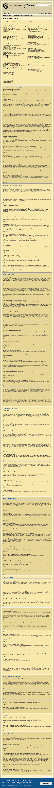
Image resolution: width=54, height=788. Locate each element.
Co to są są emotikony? (7, 75)
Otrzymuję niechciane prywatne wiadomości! (35, 37)
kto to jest (10, 756)
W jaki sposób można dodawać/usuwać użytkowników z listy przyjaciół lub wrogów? (37, 45)
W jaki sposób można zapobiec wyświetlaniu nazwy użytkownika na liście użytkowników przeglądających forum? (14, 39)
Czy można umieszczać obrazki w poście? (10, 76)
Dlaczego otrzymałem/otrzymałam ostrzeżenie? (11, 63)
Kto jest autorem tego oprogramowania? (34, 70)
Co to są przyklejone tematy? (8, 80)
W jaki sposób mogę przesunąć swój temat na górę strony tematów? (13, 69)
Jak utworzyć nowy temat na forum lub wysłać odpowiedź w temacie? (13, 54)
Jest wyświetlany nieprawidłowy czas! (9, 40)
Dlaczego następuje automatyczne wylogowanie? (11, 32)
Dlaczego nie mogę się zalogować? (9, 28)
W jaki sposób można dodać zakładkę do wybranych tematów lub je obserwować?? (38, 59)
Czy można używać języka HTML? (9, 74)
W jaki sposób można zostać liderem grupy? (35, 28)
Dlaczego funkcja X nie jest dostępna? (34, 71)
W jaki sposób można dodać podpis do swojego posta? (12, 56)
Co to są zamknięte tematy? (8, 81)
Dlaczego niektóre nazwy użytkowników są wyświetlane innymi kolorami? (38, 30)
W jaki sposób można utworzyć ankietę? (10, 57)
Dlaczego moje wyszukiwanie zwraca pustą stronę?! (36, 51)
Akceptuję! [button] (46, 783)
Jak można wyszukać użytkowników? (33, 52)
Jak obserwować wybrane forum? (33, 60)
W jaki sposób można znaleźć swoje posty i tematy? (36, 53)
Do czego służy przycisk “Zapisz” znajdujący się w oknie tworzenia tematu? (14, 66)
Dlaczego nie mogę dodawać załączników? (10, 62)
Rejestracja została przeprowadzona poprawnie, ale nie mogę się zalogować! (14, 27)
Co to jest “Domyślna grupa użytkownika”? (34, 31)
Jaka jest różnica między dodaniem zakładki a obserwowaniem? (38, 57)
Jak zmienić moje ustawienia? (8, 37)
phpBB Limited (36, 737)
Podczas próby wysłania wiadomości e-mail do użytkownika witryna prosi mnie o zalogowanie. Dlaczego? (14, 49)
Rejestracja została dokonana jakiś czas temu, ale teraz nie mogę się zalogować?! (14, 30)
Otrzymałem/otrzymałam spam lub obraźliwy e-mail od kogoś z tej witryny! (38, 39)
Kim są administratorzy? (31, 22)
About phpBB (22, 739)
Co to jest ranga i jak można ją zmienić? (10, 47)
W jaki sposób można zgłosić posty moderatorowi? (12, 64)
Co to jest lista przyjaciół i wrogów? (33, 43)
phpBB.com (21, 229)
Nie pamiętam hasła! (6, 31)
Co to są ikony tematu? (7, 82)
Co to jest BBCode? (6, 73)
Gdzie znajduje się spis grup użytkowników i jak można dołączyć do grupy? (39, 27)
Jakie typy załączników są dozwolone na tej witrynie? (36, 65)
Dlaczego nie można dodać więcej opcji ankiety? (11, 58)
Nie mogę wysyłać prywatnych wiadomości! (35, 36)
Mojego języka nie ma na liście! (8, 44)
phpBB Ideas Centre (16, 746)
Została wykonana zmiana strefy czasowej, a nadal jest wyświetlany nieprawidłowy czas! (12, 42)
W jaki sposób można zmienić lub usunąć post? (11, 55)
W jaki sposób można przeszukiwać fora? (34, 49)
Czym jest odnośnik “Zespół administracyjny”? (35, 32)
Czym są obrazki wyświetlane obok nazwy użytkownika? (13, 45)
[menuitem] (9, 13)
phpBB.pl (9, 229)
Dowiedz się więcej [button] (27, 785)
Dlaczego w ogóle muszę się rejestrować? (10, 22)
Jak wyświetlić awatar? (7, 46)
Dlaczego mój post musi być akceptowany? (10, 67)
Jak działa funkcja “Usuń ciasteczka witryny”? (11, 33)
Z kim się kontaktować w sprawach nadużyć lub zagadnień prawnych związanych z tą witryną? (37, 73)
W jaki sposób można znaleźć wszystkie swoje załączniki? (37, 66)
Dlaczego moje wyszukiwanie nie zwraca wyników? (36, 50)
